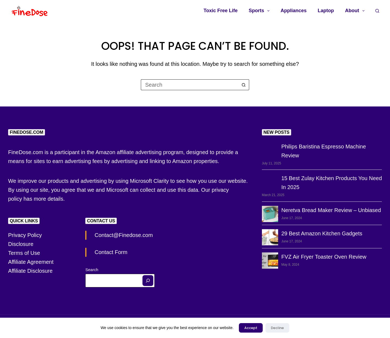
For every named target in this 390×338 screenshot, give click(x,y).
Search (91, 269)
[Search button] (243, 84)
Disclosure (20, 244)
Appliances (294, 10)
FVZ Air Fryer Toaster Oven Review (323, 257)
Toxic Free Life (221, 10)
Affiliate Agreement (31, 262)
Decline (277, 327)
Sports (260, 11)
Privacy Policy (25, 235)
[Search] (147, 280)
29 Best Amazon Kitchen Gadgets (321, 233)
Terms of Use (24, 253)
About (356, 11)
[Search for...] (189, 84)
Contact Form (111, 252)
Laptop (326, 10)
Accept (250, 327)
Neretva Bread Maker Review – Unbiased (331, 210)
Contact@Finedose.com (124, 235)
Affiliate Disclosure (30, 271)
